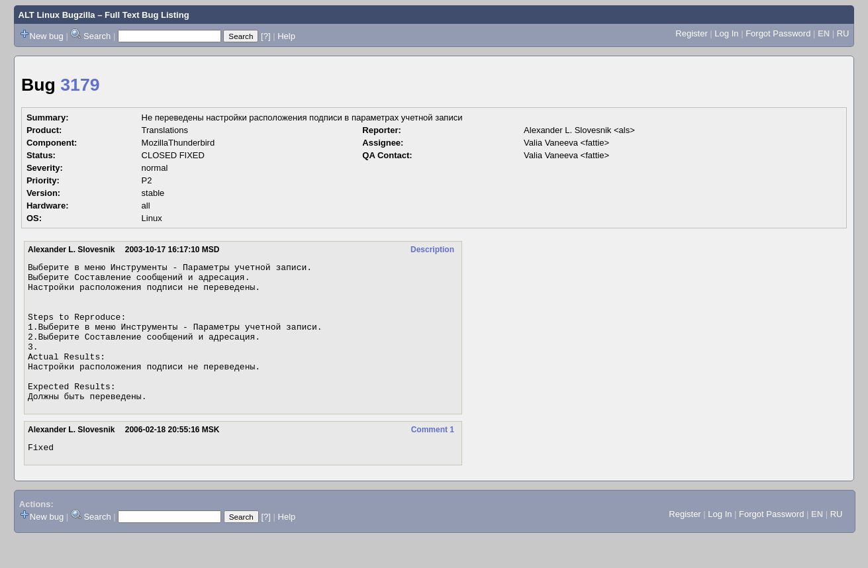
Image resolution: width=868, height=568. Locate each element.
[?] (265, 36)
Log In (726, 33)
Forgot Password (778, 33)
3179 (79, 85)
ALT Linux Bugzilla (57, 15)
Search (97, 36)
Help (286, 36)
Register (691, 33)
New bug (47, 36)
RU (843, 33)
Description (432, 249)
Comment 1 (432, 457)
